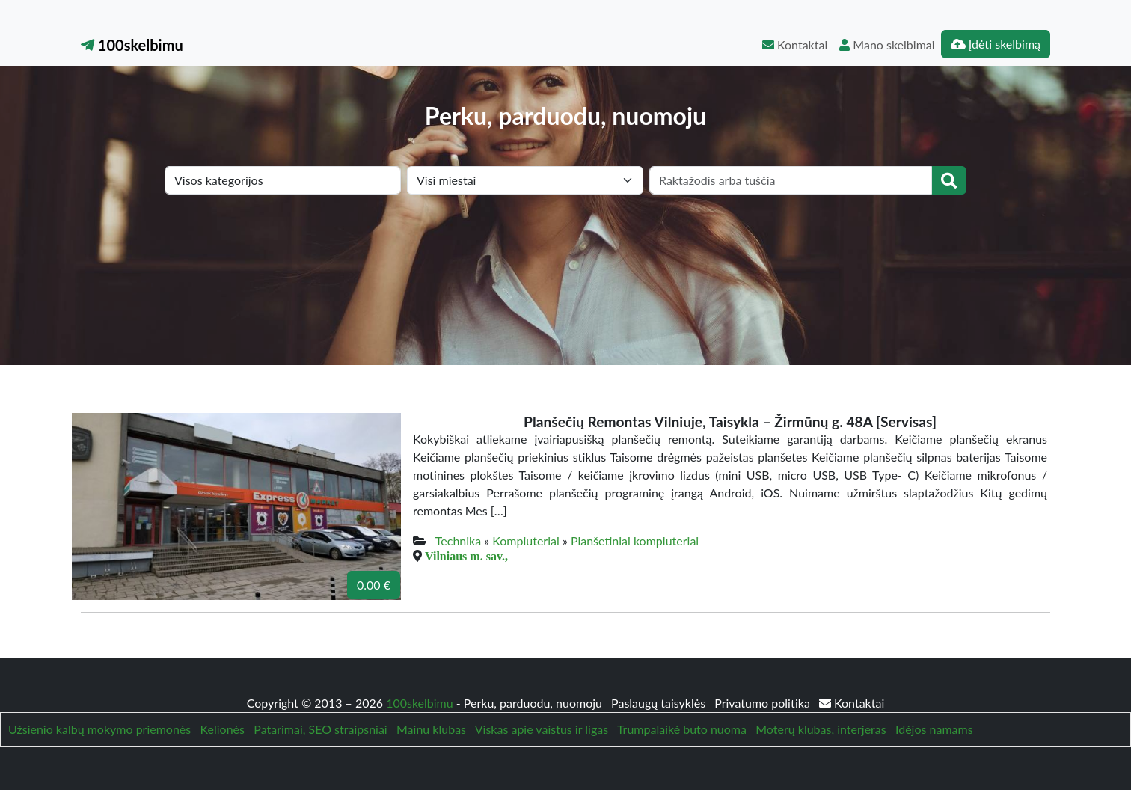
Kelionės (222, 729)
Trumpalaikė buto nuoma (682, 729)
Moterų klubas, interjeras (820, 729)
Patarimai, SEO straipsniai (320, 729)
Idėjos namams (934, 729)
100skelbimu (132, 45)
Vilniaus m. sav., (466, 556)
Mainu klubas (431, 729)
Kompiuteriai (526, 540)
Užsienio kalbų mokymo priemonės (99, 729)
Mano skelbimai (886, 44)
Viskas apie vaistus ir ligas (541, 729)
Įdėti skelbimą (995, 44)
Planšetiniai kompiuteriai (635, 540)
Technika (458, 540)
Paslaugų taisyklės (659, 703)
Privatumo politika (763, 703)
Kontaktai (794, 44)
